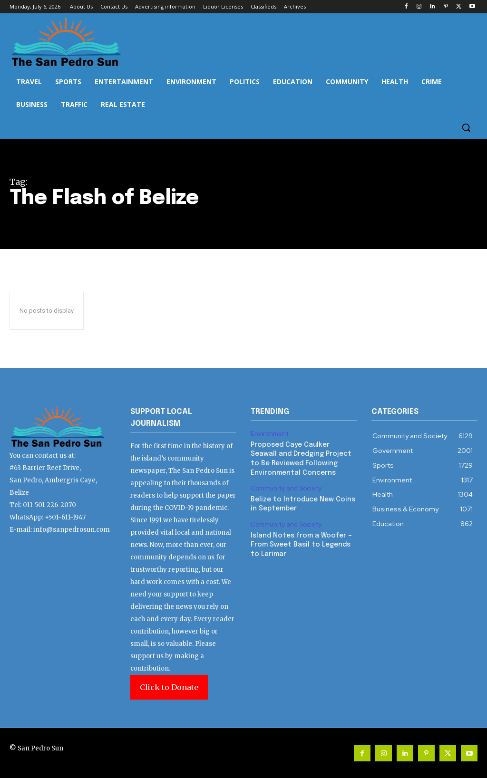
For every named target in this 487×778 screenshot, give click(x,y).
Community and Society (286, 488)
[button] (466, 127)
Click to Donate (169, 687)
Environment (270, 434)
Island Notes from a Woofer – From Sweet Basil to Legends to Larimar (301, 544)
